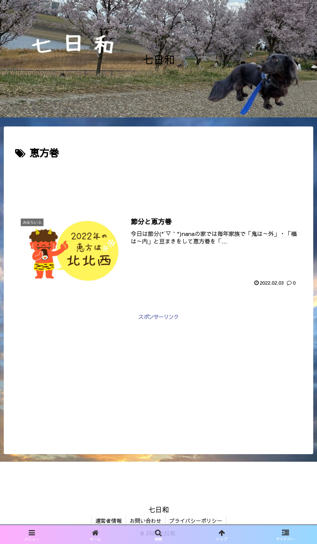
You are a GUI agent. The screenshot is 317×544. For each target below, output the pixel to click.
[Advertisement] (158, 182)
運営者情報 (108, 520)
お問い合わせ (145, 520)
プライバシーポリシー (195, 520)
